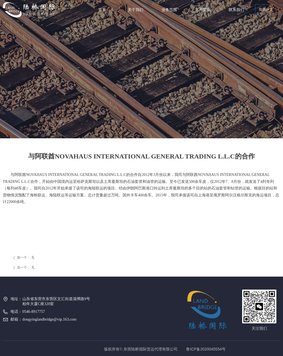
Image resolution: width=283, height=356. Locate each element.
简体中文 (266, 9)
